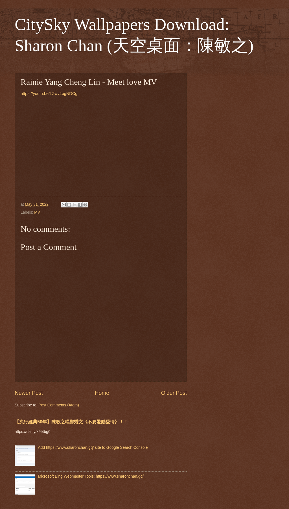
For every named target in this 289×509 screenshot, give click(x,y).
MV (37, 212)
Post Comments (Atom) (58, 405)
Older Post (174, 393)
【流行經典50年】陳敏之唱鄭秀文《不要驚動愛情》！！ (71, 421)
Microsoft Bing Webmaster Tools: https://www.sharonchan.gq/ (91, 476)
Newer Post (29, 393)
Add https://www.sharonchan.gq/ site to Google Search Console (93, 447)
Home (102, 393)
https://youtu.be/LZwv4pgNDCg (49, 93)
